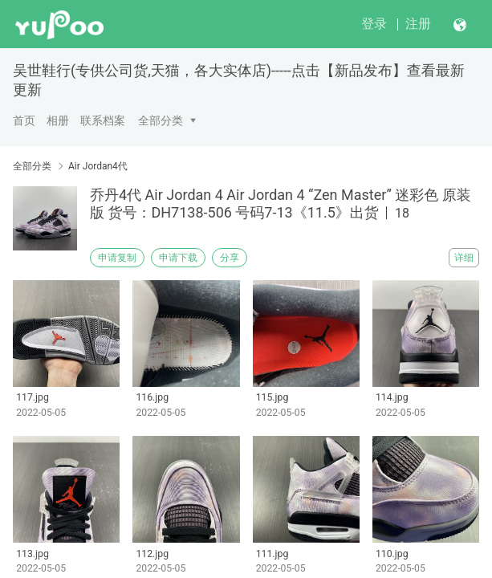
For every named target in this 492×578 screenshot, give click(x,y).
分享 (229, 257)
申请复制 (117, 257)
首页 (24, 120)
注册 (418, 23)
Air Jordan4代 (98, 166)
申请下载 (178, 257)
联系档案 (102, 120)
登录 (374, 23)
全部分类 (160, 120)
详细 (464, 257)
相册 (58, 120)
